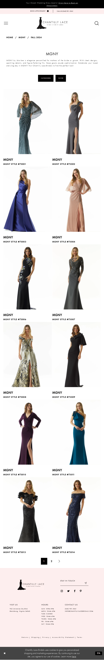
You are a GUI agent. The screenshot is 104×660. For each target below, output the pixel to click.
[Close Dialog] (5, 653)
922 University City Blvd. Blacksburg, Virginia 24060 (20, 610)
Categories (46, 78)
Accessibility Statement (63, 638)
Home (9, 38)
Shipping (35, 638)
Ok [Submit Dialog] (98, 653)
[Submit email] (85, 584)
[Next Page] (59, 561)
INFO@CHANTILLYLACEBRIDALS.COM (79, 612)
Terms (79, 638)
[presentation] (27, 122)
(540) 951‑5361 (71, 609)
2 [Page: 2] (51, 561)
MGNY (22, 38)
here (74, 656)
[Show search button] (97, 24)
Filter (60, 78)
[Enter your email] (74, 584)
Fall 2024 (36, 38)
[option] (27, 128)
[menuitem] (61, 591)
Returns (25, 638)
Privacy (45, 638)
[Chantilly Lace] (52, 23)
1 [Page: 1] (44, 561)
